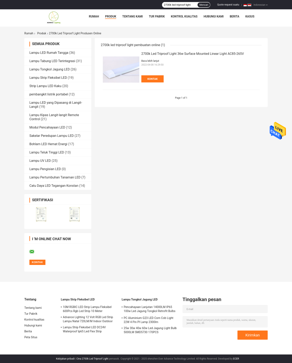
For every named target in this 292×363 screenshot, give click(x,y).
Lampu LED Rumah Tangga (48, 53)
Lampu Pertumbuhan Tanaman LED (55, 177)
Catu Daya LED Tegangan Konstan (53, 186)
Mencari (204, 4)
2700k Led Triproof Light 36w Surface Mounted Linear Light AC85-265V (192, 54)
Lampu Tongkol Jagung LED (49, 69)
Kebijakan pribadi (65, 358)
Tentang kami (132, 16)
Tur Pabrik (157, 16)
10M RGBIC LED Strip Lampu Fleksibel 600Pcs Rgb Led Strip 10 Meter (87, 309)
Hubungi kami (214, 16)
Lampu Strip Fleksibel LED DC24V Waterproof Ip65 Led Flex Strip (84, 329)
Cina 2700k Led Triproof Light (92, 358)
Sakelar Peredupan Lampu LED (51, 136)
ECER (236, 358)
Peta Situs (30, 337)
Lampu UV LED (40, 161)
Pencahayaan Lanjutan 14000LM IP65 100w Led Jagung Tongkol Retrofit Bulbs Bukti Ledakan (149, 309)
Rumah (94, 16)
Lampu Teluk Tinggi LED (46, 152)
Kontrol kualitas (184, 16)
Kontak (152, 78)
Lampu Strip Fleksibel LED (48, 78)
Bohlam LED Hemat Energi (48, 144)
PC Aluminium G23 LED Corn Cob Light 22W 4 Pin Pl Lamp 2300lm (148, 320)
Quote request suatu (228, 4)
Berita (234, 16)
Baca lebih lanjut (150, 60)
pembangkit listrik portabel (48, 94)
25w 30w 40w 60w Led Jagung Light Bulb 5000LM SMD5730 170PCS (150, 330)
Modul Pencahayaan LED (47, 127)
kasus (249, 16)
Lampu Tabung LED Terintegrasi (52, 61)
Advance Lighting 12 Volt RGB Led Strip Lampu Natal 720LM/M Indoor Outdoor (88, 319)
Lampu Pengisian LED (45, 169)
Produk (110, 16)
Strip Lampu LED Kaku (45, 86)
